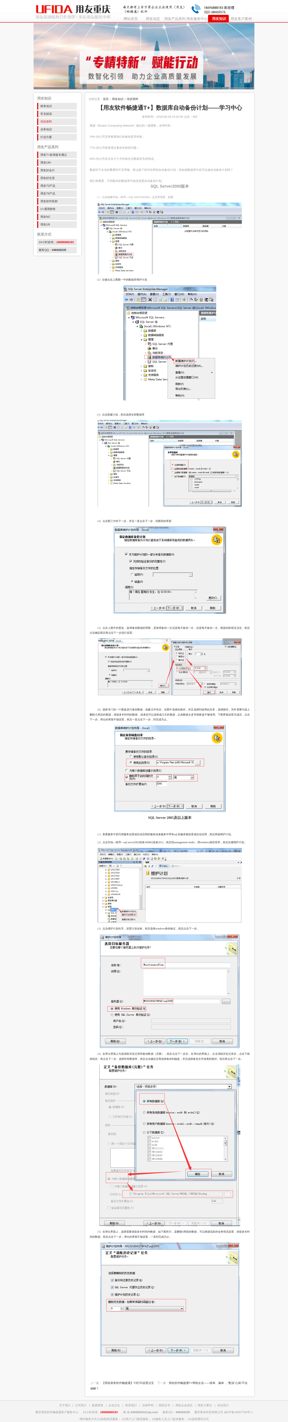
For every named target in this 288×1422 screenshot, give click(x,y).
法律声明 (147, 1405)
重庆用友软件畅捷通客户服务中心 (56, 1412)
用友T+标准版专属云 (53, 154)
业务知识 (46, 129)
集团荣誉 (97, 1405)
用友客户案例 (241, 19)
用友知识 (219, 19)
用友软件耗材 (49, 201)
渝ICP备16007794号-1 (238, 1412)
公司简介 (81, 1405)
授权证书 (164, 1405)
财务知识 (46, 106)
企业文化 (114, 1405)
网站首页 (131, 19)
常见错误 (46, 113)
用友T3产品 (47, 185)
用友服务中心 (197, 19)
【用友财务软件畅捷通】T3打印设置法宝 (128, 1383)
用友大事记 (205, 1405)
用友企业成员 (184, 1405)
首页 (106, 99)
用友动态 (153, 19)
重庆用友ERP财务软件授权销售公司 (72, 11)
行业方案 (46, 137)
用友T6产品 (47, 193)
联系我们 (131, 1405)
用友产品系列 (175, 19)
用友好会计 (47, 170)
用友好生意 (47, 178)
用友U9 (45, 224)
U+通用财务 (48, 209)
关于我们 (65, 1405)
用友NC (45, 216)
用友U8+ (45, 162)
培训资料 (46, 121)
